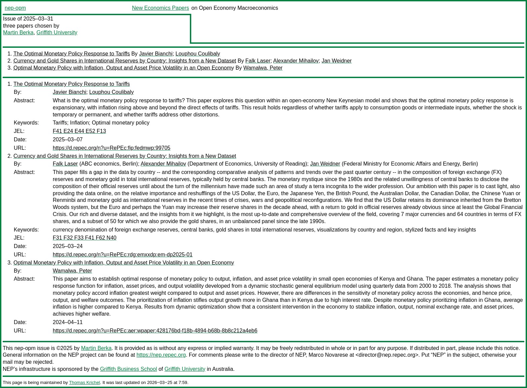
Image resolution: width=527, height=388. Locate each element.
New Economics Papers (160, 8)
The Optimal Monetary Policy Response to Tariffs (71, 54)
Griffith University (57, 32)
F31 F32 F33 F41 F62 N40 (84, 238)
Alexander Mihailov (296, 61)
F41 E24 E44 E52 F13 (79, 131)
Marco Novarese (328, 355)
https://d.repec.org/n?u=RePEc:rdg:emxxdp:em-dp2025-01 (123, 254)
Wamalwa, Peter (263, 68)
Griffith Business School (128, 369)
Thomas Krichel (84, 382)
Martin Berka (18, 32)
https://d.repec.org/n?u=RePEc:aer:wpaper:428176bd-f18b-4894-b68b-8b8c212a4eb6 (155, 330)
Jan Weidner (337, 61)
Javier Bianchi (156, 54)
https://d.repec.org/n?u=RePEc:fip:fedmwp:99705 (111, 148)
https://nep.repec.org (161, 355)
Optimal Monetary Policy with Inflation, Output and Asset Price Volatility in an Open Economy (123, 68)
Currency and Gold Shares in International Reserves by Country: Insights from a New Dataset (124, 61)
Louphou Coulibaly (197, 54)
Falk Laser (258, 61)
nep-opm (15, 8)
